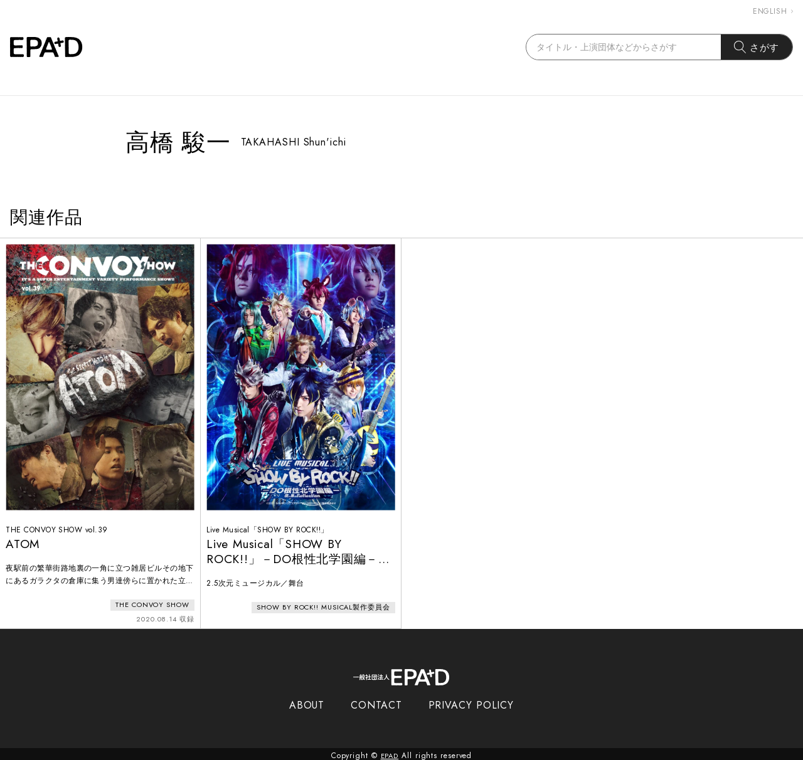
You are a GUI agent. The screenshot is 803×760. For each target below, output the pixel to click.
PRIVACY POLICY (471, 702)
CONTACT (376, 702)
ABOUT (307, 702)
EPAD (390, 752)
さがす (757, 47)
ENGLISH (773, 11)
